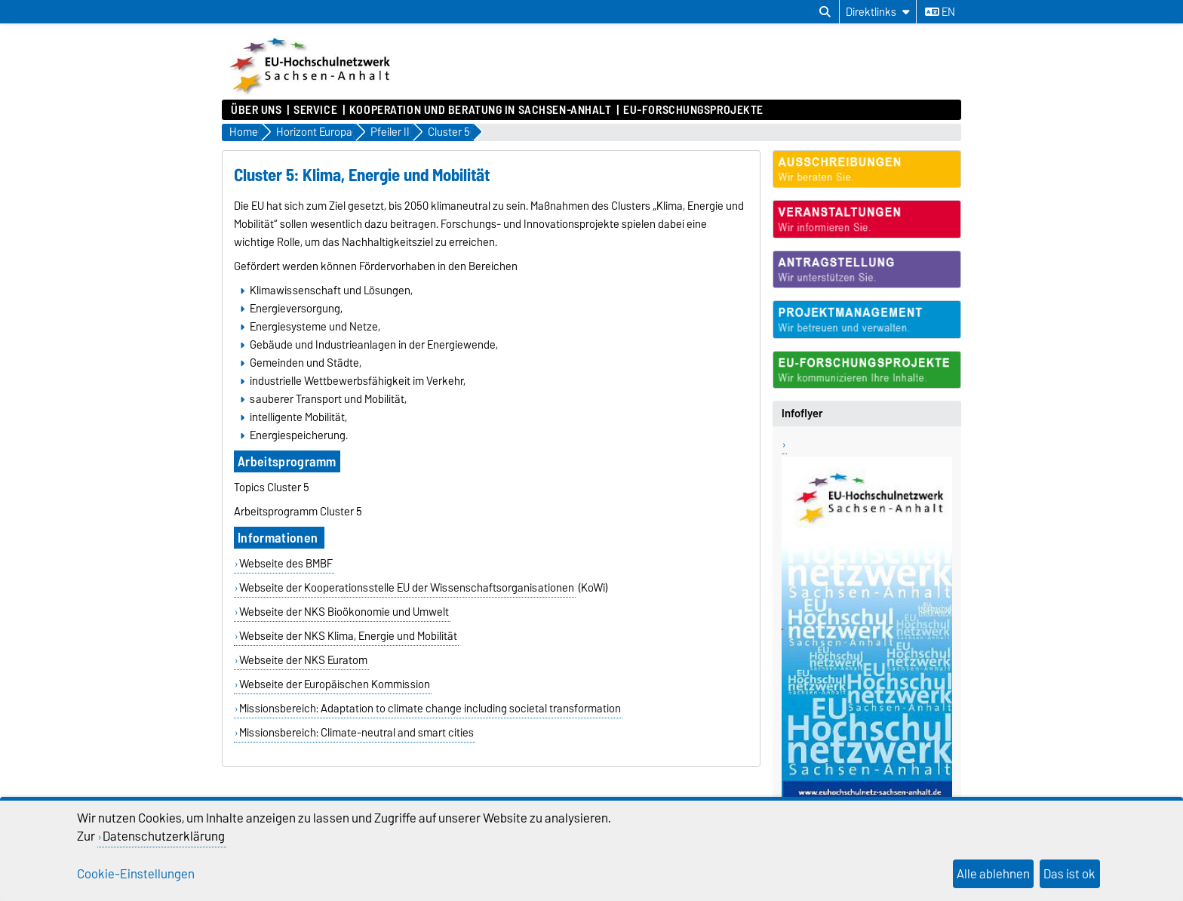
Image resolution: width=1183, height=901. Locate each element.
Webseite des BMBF (286, 564)
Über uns (256, 110)
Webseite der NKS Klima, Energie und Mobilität (348, 636)
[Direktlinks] (878, 11)
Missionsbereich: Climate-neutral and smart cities (356, 733)
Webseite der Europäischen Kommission (334, 684)
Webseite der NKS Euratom (303, 660)
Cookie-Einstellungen (136, 873)
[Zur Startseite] (311, 92)
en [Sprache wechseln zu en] (940, 12)
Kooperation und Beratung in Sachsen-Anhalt (480, 110)
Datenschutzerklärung (164, 836)
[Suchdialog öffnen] (825, 12)
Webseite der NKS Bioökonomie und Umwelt (344, 612)
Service (315, 110)
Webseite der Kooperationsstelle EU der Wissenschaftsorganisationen (406, 588)
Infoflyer (802, 413)
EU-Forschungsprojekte (693, 110)
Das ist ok (1069, 873)
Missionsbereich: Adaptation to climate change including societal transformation (430, 709)
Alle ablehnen (993, 873)
